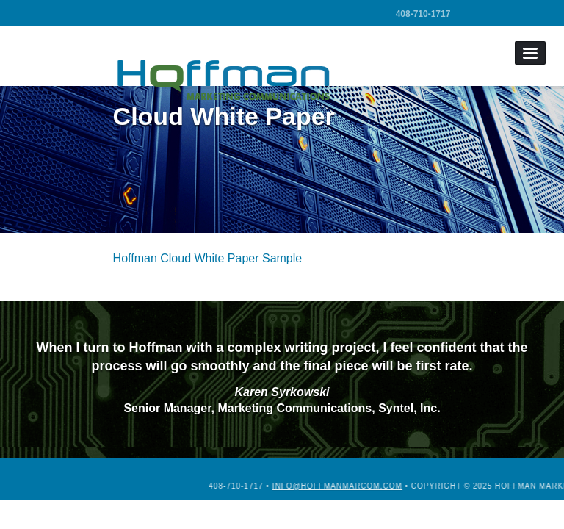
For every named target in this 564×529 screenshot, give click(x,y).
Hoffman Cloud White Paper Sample (208, 258)
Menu (530, 53)
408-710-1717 (423, 14)
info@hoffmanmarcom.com (401, 486)
